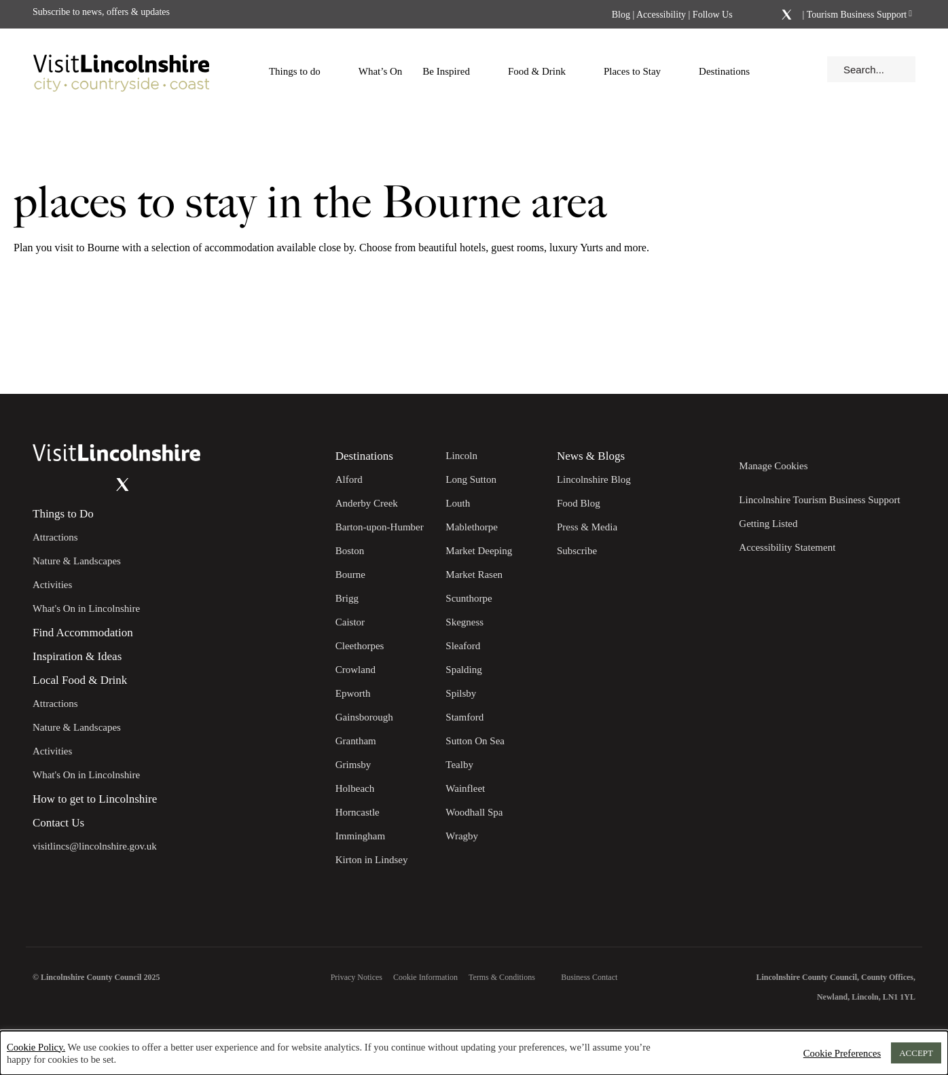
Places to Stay (639, 71)
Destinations (731, 71)
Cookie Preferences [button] (842, 1053)
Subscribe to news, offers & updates (101, 12)
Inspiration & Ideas (77, 656)
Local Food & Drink (80, 680)
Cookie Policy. (36, 1047)
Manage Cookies (773, 465)
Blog (621, 15)
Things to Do (63, 513)
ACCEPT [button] (916, 1053)
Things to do (301, 71)
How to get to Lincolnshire (95, 798)
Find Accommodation (83, 632)
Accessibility (661, 15)
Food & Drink (543, 71)
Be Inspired (453, 71)
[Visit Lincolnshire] (121, 69)
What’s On (381, 71)
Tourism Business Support (855, 15)
